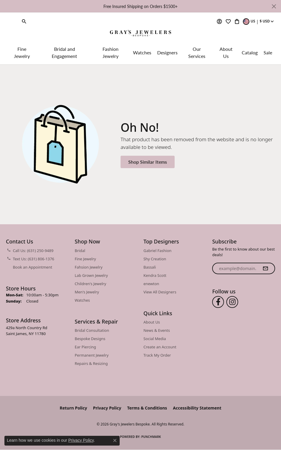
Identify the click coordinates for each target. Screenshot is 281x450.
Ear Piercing (85, 347)
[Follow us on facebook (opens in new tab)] (218, 302)
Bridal (80, 250)
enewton (151, 283)
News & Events (157, 330)
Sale (268, 52)
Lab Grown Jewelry (91, 275)
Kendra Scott (155, 275)
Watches (142, 52)
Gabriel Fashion (158, 250)
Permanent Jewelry (92, 355)
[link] (11, 21)
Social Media (155, 338)
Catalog (250, 52)
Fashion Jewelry (110, 52)
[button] (24, 21)
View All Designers (160, 292)
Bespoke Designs (90, 338)
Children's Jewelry (90, 283)
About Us (226, 52)
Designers (167, 52)
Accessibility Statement (197, 408)
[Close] (273, 6)
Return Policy (73, 408)
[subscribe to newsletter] (265, 268)
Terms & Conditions (147, 408)
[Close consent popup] (115, 440)
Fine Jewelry (22, 52)
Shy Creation (155, 258)
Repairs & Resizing (91, 363)
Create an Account (160, 347)
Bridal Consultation (92, 330)
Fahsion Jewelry (89, 267)
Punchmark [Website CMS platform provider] (151, 437)
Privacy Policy (107, 408)
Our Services (196, 52)
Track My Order (157, 355)
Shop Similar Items (147, 161)
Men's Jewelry (87, 292)
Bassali (150, 267)
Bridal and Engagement (64, 52)
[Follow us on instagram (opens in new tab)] (232, 302)
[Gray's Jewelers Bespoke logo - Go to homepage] (140, 34)
